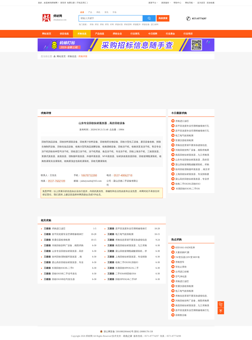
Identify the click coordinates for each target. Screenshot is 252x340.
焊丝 (97, 24)
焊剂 (107, 24)
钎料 (112, 24)
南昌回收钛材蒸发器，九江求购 (131, 245)
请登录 (63, 3)
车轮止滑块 (181, 267)
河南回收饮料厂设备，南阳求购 (67, 245)
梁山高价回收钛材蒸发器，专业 (67, 262)
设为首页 (201, 3)
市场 (114, 12)
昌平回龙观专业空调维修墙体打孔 (192, 126)
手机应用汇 (81, 3)
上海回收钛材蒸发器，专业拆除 (131, 257)
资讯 (106, 12)
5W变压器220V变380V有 (187, 257)
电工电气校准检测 (124, 234)
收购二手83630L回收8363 (187, 184)
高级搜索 (162, 18)
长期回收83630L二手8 (63, 268)
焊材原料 (128, 24)
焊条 (92, 24)
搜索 (149, 18)
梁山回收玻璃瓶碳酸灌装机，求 (131, 251)
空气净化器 (181, 276)
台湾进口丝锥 (182, 271)
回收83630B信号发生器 (63, 279)
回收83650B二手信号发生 (64, 273)
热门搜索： (84, 24)
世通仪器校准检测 (61, 240)
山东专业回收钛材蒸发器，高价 (67, 251)
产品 (90, 12)
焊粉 (102, 24)
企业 (82, 12)
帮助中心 (177, 3)
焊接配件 (137, 24)
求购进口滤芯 (58, 228)
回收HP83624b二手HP (126, 279)
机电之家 (127, 336)
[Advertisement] (126, 83)
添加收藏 (210, 3)
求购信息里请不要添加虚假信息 (131, 240)
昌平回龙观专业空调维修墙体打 (131, 228)
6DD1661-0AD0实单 (185, 247)
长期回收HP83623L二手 (127, 268)
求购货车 (179, 262)
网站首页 (61, 56)
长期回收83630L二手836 (187, 188)
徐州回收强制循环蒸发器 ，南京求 (192, 169)
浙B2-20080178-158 (143, 331)
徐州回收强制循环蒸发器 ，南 (67, 257)
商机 (98, 12)
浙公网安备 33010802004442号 (116, 331)
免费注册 (71, 3)
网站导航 (190, 3)
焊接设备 (146, 24)
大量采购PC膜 (182, 252)
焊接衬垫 (119, 24)
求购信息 (72, 56)
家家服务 (166, 3)
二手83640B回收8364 (125, 273)
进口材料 (154, 24)
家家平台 (153, 3)
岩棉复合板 (181, 315)
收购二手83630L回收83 (126, 262)
